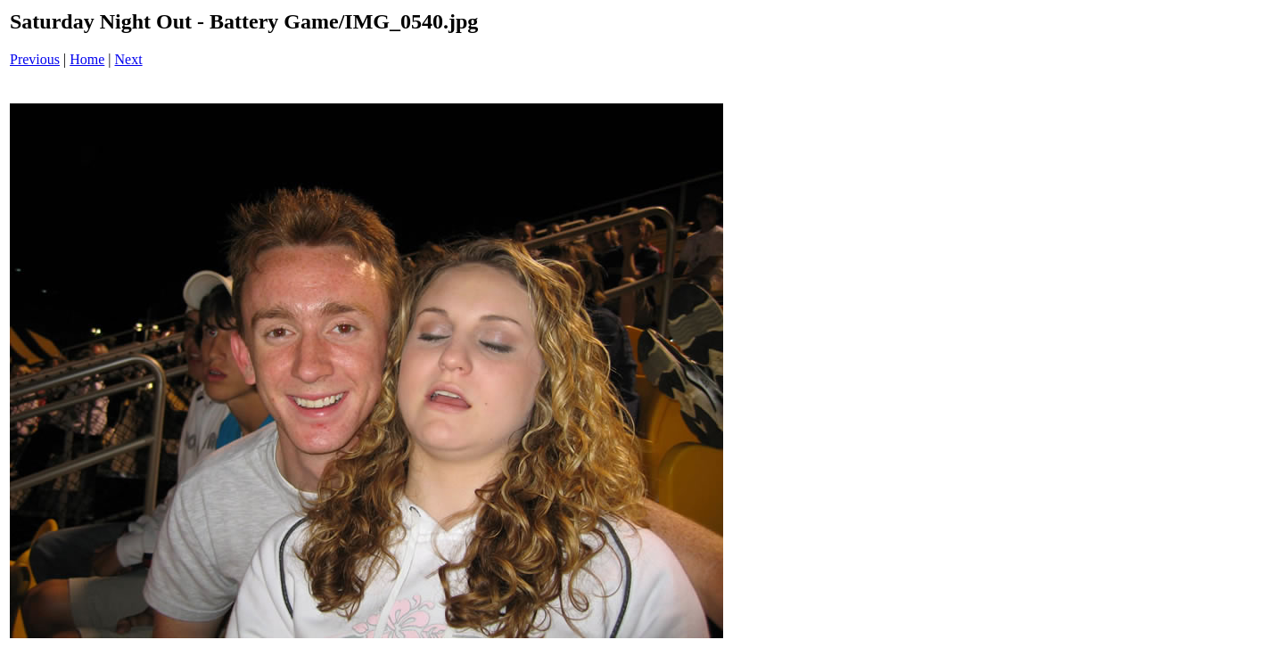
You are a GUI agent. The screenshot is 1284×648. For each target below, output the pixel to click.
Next (129, 59)
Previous (35, 59)
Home (87, 59)
